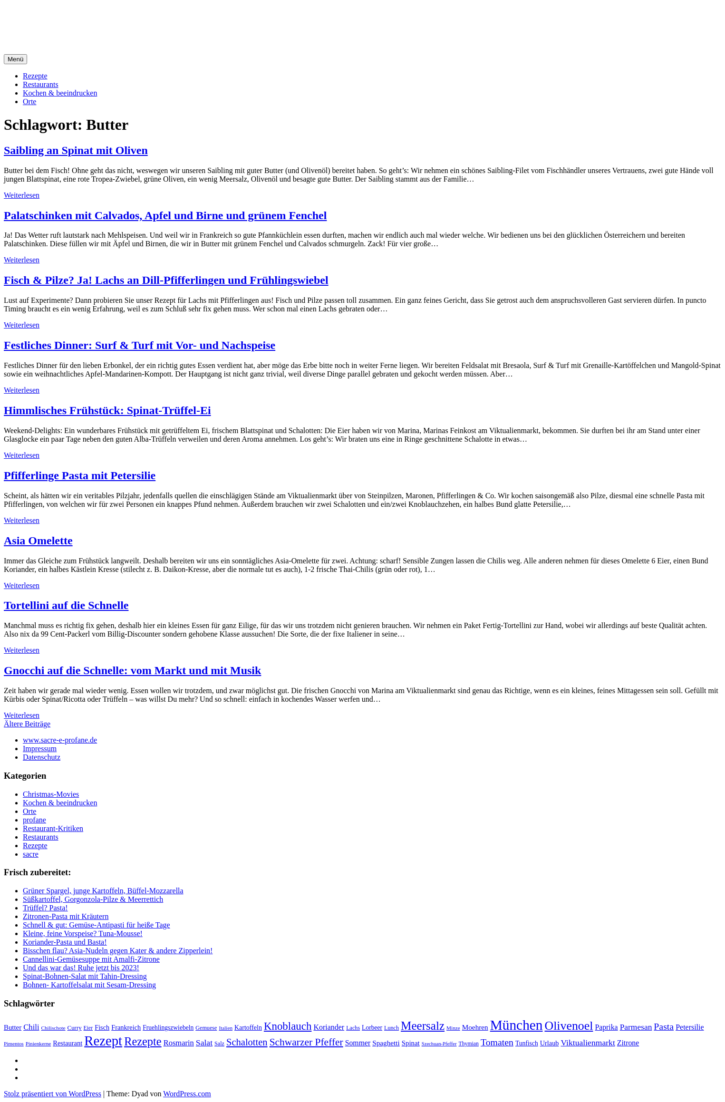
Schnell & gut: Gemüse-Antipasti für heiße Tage (96, 925)
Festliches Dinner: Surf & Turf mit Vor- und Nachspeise (139, 345)
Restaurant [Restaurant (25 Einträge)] (67, 1043)
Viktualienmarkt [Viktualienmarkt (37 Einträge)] (588, 1042)
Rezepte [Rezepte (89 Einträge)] (143, 1041)
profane (34, 820)
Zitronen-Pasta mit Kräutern (65, 916)
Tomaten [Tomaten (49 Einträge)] (497, 1042)
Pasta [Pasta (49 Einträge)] (664, 1026)
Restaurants (40, 84)
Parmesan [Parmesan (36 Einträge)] (636, 1027)
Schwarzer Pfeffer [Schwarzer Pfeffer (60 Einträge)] (306, 1042)
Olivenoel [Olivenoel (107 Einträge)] (568, 1026)
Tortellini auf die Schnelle (66, 605)
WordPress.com (187, 1094)
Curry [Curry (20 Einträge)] (75, 1028)
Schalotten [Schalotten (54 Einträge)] (247, 1042)
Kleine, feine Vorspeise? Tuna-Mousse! (83, 933)
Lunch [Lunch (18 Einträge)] (391, 1028)
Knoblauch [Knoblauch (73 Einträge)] (288, 1026)
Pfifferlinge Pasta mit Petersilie (79, 475)
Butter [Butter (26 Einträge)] (12, 1027)
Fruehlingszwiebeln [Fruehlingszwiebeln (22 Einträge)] (168, 1027)
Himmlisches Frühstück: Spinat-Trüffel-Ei (107, 410)
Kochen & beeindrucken (60, 93)
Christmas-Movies (51, 794)
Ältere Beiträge (27, 724)
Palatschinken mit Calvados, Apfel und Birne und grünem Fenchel (165, 215)
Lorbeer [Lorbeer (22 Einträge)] (372, 1027)
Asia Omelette (38, 540)
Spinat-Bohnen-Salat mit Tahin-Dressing (85, 976)
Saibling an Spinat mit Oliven (76, 150)
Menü (15, 59)
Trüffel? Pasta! (45, 908)
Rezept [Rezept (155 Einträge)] (103, 1040)
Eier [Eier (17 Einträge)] (88, 1028)
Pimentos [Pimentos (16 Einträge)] (14, 1043)
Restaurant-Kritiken (53, 828)
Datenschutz (41, 757)
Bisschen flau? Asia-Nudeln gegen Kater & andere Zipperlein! (118, 951)
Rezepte (35, 76)
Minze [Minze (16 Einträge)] (453, 1028)
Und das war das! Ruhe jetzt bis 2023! (81, 968)
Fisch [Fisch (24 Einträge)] (102, 1027)
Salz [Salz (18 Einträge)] (219, 1043)
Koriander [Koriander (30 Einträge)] (328, 1027)
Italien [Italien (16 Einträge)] (225, 1028)
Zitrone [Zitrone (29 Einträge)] (628, 1043)
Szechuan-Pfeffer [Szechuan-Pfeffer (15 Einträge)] (439, 1043)
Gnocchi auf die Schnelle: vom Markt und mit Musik (132, 670)
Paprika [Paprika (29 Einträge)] (606, 1027)
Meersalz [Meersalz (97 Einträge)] (423, 1025)
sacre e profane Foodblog (85, 18)
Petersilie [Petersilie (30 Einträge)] (690, 1027)
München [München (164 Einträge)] (516, 1025)
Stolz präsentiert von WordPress (52, 1094)
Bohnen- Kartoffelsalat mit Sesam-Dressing (89, 985)
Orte (29, 101)
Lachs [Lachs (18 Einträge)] (353, 1028)
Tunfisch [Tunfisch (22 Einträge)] (526, 1043)
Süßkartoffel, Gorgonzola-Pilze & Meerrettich (93, 899)
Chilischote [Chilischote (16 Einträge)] (53, 1028)
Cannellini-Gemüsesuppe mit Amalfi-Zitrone (91, 959)
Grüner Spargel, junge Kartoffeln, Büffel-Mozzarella (103, 891)
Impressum (40, 748)
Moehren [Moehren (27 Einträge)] (475, 1027)
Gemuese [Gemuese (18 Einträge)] (206, 1028)
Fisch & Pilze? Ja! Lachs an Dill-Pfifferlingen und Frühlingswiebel (166, 280)
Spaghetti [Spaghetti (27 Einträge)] (386, 1043)
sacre (31, 854)
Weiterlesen (21, 195)
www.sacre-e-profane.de (60, 740)
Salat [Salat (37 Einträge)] (204, 1042)
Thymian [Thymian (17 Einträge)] (469, 1044)
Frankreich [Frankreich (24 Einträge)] (126, 1027)
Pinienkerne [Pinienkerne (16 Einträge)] (38, 1043)
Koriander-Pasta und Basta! (65, 942)
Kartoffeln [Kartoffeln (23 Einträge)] (248, 1027)
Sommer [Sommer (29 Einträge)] (357, 1043)
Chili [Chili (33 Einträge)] (31, 1027)
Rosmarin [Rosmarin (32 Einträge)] (179, 1042)
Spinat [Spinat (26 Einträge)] (411, 1043)
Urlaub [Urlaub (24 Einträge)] (549, 1043)
